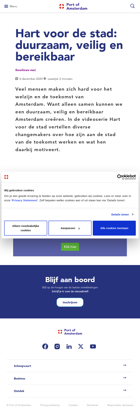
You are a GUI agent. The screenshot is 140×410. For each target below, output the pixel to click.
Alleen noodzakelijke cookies (25, 228)
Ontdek (19, 391)
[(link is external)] (46, 346)
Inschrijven (70, 302)
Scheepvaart (22, 366)
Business (19, 378)
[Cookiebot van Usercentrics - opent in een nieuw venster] (120, 177)
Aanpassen (70, 228)
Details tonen (120, 214)
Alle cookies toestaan (114, 228)
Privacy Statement (24, 200)
